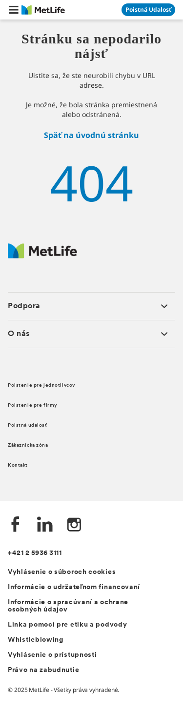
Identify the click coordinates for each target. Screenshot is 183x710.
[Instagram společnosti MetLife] (74, 525)
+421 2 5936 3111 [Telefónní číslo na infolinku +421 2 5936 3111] (34, 553)
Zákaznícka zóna (28, 445)
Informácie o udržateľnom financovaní (74, 587)
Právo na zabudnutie (43, 670)
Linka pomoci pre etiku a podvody (67, 625)
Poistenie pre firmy (33, 405)
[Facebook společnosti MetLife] (15, 525)
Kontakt (18, 465)
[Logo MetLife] (42, 255)
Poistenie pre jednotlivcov (41, 385)
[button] (14, 10)
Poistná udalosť (27, 425)
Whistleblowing (35, 640)
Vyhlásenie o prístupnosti (52, 655)
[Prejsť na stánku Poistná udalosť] (148, 9)
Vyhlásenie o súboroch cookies (62, 572)
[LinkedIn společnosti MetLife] (45, 525)
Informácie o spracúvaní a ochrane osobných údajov (68, 606)
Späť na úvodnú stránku (91, 135)
